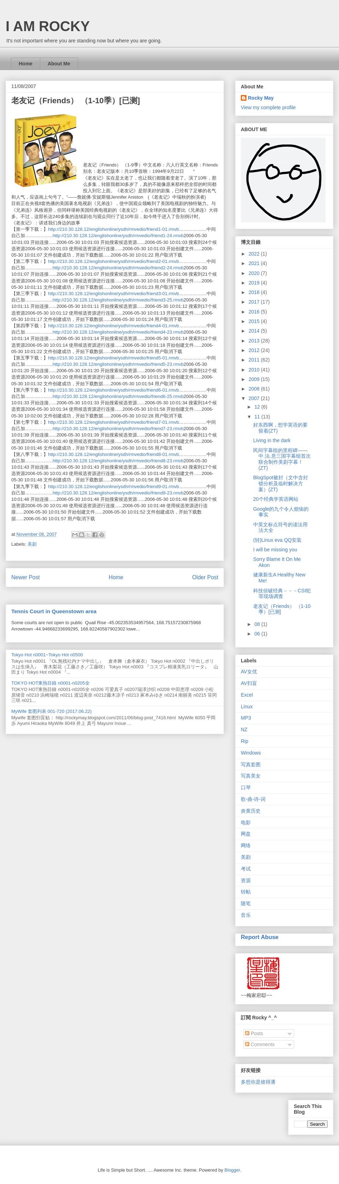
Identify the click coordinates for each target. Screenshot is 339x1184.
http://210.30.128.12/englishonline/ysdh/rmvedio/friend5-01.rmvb (113, 358)
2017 (255, 302)
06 (257, 634)
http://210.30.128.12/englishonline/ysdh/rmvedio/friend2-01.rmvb (113, 261)
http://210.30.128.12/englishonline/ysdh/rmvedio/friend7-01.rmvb (113, 422)
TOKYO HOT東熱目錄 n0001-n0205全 (50, 683)
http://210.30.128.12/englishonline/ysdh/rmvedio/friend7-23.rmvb (118, 428)
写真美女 (251, 776)
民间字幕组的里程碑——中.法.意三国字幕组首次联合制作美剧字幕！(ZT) (282, 459)
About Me (59, 63)
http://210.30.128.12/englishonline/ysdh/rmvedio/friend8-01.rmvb (113, 454)
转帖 (246, 892)
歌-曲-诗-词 (253, 799)
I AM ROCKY (48, 26)
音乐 (246, 915)
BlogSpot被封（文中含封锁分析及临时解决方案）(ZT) (280, 483)
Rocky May (261, 98)
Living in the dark (272, 440)
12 (257, 407)
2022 (255, 254)
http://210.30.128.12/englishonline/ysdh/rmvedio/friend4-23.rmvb (118, 332)
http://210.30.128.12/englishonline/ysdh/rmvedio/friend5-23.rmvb (118, 364)
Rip (244, 741)
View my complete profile (268, 107)
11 (257, 417)
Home (25, 63)
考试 (246, 869)
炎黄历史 (251, 811)
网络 (246, 845)
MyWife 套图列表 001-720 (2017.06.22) (51, 711)
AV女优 (249, 671)
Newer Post (25, 577)
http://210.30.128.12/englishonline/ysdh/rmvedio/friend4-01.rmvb (113, 325)
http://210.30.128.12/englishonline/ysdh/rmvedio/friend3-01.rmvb (113, 293)
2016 (255, 312)
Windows (251, 753)
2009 (255, 379)
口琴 (246, 787)
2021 (255, 263)
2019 (255, 283)
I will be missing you (275, 549)
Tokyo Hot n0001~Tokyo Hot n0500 (47, 654)
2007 (255, 398)
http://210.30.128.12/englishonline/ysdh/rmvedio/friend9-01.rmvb (113, 486)
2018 (255, 292)
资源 (246, 880)
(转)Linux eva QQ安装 (277, 540)
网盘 (246, 834)
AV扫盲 (249, 683)
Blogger (232, 1170)
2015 (255, 321)
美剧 (32, 544)
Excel (247, 695)
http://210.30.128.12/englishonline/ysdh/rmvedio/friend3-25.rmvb (118, 300)
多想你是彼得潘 (258, 1082)
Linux (246, 706)
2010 (255, 370)
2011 (255, 360)
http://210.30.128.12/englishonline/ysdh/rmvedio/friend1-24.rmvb (118, 235)
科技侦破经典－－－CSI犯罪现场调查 (282, 593)
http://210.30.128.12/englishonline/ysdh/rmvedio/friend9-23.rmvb (118, 493)
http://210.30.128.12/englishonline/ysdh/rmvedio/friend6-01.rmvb (113, 390)
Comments (260, 1044)
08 (257, 624)
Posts (254, 1033)
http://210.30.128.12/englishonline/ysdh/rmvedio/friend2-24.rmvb (118, 267)
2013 (255, 341)
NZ (244, 729)
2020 (255, 273)
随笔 (246, 903)
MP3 (246, 718)
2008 (255, 389)
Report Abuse (260, 937)
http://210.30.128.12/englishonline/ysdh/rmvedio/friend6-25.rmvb (118, 396)
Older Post (205, 577)
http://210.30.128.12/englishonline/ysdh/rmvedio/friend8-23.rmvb (118, 460)
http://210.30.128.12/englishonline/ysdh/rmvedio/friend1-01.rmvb (113, 229)
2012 (255, 350)
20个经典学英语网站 (275, 499)
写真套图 (251, 764)
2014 (255, 331)
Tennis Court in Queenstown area (53, 611)
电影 (246, 822)
